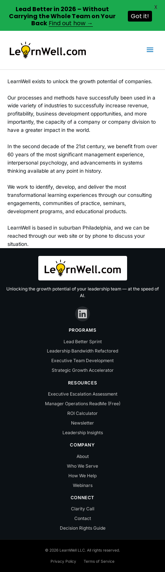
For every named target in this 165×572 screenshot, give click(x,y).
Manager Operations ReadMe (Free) (82, 403)
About (83, 456)
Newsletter (82, 423)
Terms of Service (99, 561)
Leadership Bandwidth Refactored (82, 351)
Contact (82, 518)
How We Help (82, 475)
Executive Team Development (82, 360)
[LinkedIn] (82, 313)
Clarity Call (82, 508)
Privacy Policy (63, 561)
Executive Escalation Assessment (82, 394)
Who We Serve (82, 466)
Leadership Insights (82, 432)
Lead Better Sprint (83, 341)
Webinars (83, 485)
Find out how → (71, 23)
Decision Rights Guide (83, 528)
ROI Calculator (82, 413)
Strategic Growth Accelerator (83, 370)
